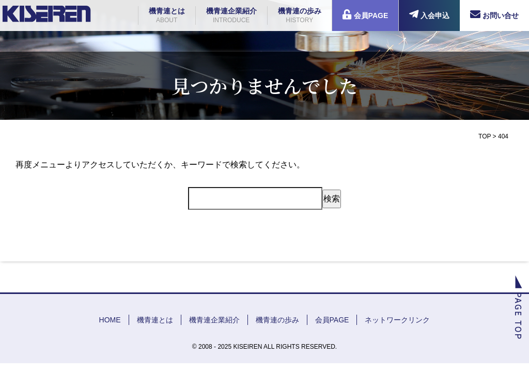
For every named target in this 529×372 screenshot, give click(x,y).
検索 (331, 198)
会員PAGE (365, 14)
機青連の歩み (299, 16)
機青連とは (167, 16)
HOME (110, 320)
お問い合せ (494, 14)
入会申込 (429, 14)
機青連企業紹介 (231, 16)
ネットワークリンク (397, 320)
